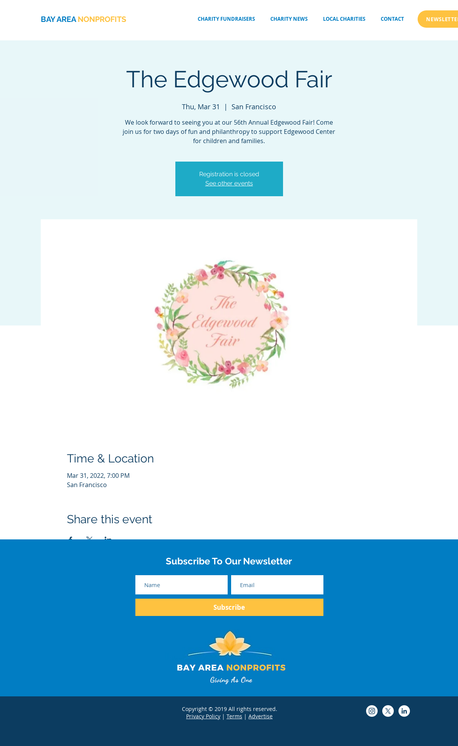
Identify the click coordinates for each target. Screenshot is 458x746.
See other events (229, 183)
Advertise (260, 716)
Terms (234, 716)
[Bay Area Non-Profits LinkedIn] (404, 711)
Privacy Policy (203, 716)
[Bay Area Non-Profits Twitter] (388, 711)
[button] (344, 19)
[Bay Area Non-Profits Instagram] (372, 711)
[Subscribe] (229, 607)
